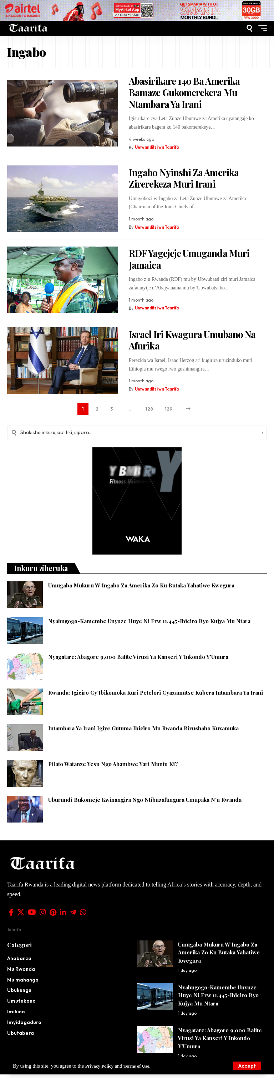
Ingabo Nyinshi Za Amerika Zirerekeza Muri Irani (184, 178)
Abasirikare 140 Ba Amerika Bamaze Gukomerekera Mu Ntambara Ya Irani (184, 92)
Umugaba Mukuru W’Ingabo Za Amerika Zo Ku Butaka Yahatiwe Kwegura (141, 588)
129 (170, 410)
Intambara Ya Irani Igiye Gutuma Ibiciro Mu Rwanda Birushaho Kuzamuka (143, 731)
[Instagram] (43, 916)
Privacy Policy (101, 1066)
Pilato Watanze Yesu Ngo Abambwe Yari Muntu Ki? (113, 767)
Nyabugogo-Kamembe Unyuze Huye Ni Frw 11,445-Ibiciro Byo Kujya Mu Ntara (149, 624)
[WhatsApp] (83, 916)
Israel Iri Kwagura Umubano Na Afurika (192, 340)
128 (149, 410)
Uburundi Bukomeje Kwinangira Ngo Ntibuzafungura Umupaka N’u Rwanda (145, 803)
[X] (20, 916)
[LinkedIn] (63, 916)
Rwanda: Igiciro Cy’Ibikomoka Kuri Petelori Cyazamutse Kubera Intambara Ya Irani (155, 696)
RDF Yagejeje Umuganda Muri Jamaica (189, 259)
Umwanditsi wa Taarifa (158, 147)
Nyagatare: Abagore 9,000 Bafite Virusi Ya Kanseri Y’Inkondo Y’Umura (138, 660)
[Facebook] (11, 916)
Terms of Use (141, 1066)
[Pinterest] (53, 916)
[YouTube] (32, 916)
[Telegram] (73, 916)
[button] (247, 1066)
